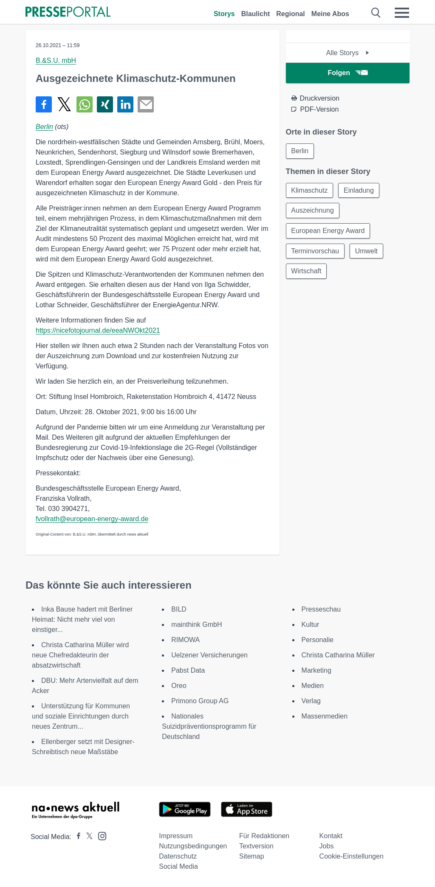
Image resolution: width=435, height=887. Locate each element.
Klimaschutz (309, 190)
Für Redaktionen (264, 835)
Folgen (347, 72)
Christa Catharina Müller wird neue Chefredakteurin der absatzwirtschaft (80, 655)
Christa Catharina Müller (338, 655)
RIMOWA (185, 639)
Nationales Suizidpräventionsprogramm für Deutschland (209, 726)
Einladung (359, 190)
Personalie (318, 639)
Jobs (326, 846)
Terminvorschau (315, 251)
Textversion (256, 846)
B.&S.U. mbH (56, 60)
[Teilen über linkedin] (125, 104)
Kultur (310, 624)
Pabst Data (188, 670)
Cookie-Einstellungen (351, 856)
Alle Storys (347, 52)
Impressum (175, 835)
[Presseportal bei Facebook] (76, 836)
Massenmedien (325, 716)
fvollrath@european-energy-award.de (92, 518)
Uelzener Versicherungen (209, 655)
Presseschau (321, 609)
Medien (313, 685)
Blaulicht (255, 13)
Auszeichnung (312, 210)
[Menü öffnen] (402, 13)
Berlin (44, 126)
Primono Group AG (200, 701)
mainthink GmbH (196, 624)
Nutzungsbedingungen (193, 846)
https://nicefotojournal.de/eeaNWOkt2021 (98, 330)
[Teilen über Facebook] (44, 104)
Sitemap (251, 856)
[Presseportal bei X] (87, 836)
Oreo (178, 685)
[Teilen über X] (64, 104)
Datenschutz (178, 856)
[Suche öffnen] (376, 13)
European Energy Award (328, 231)
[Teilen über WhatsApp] (84, 104)
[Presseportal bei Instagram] (99, 835)
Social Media (178, 866)
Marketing (316, 670)
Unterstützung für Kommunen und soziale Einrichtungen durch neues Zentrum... (81, 716)
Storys (224, 13)
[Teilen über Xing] (105, 104)
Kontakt (330, 835)
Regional (290, 13)
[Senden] (146, 104)
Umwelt (367, 251)
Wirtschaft (306, 271)
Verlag (311, 701)
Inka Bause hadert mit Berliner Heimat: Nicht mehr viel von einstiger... (82, 619)
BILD (178, 609)
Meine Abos (330, 13)
